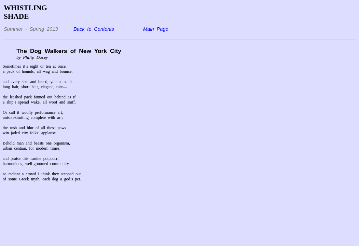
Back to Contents (93, 29)
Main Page (155, 29)
